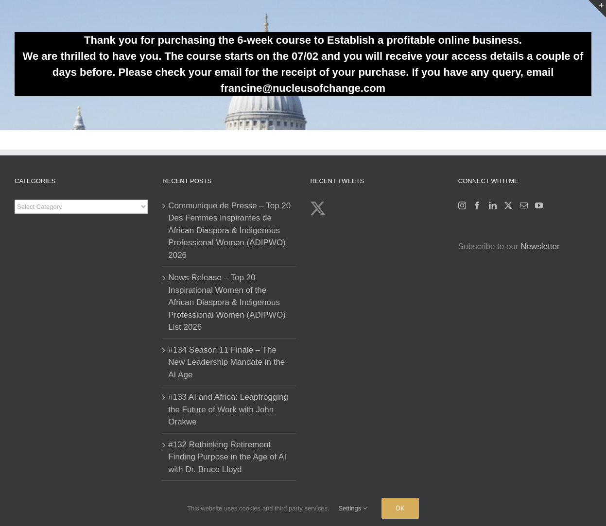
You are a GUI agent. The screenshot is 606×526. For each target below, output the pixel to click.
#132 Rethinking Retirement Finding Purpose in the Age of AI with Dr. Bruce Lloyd (227, 457)
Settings (352, 508)
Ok (400, 508)
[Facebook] (477, 205)
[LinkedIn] (493, 205)
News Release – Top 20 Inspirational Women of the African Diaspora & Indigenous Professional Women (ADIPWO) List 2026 (227, 302)
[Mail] (524, 205)
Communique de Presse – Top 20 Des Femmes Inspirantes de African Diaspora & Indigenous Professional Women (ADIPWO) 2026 (229, 230)
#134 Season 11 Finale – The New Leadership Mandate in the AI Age (226, 362)
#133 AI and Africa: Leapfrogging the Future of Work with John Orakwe (228, 409)
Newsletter (539, 246)
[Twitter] (508, 205)
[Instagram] (462, 205)
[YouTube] (539, 205)
